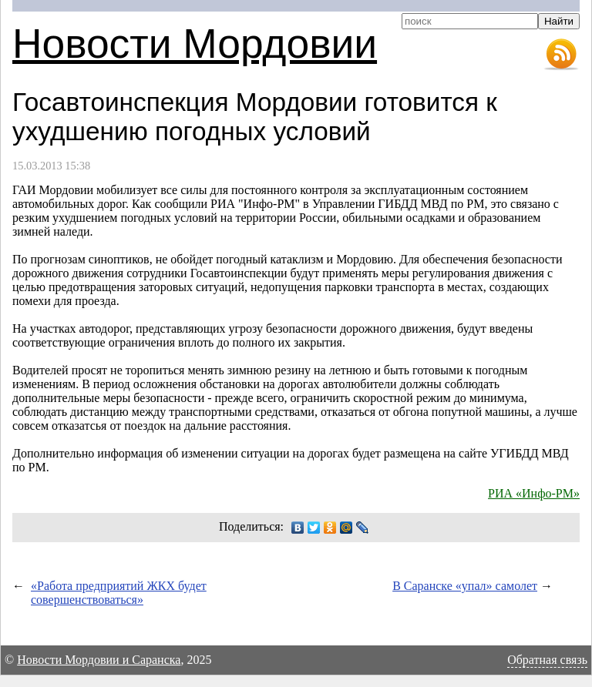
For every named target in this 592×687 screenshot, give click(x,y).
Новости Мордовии (194, 43)
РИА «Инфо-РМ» (534, 493)
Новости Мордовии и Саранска (98, 659)
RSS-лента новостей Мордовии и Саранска (561, 54)
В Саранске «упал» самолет (464, 585)
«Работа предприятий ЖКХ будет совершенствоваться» (119, 592)
